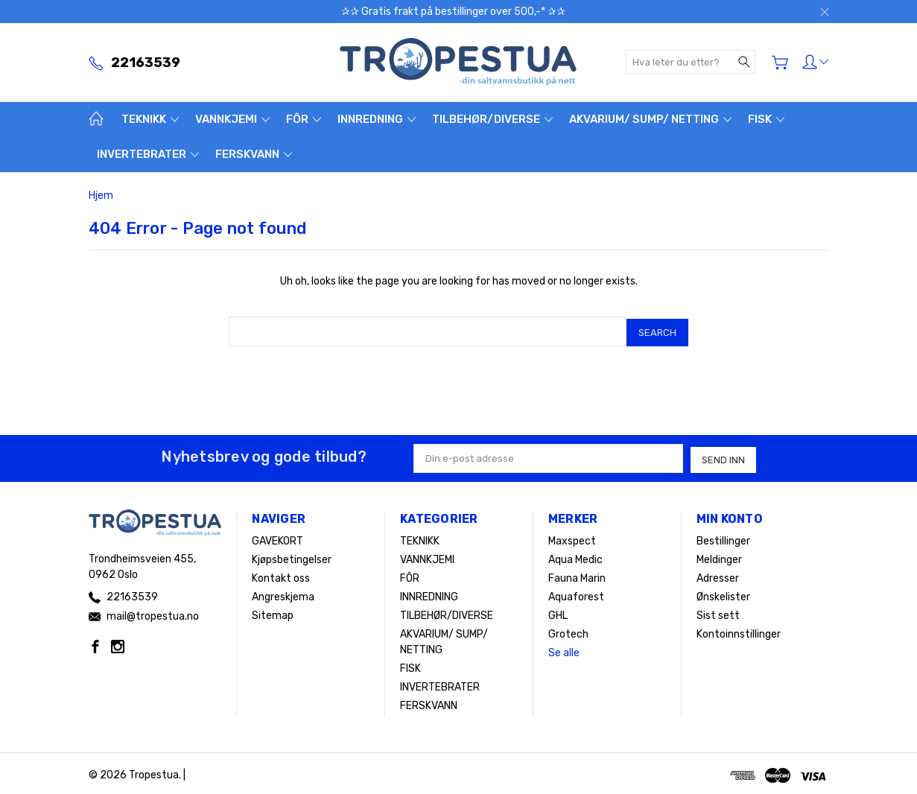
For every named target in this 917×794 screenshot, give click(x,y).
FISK (766, 119)
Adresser (718, 574)
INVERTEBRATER (148, 154)
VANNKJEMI (232, 119)
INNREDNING (376, 119)
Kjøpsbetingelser (291, 556)
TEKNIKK (150, 119)
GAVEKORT (277, 537)
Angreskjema (283, 593)
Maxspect (572, 537)
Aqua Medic (575, 556)
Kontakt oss (281, 574)
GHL (558, 612)
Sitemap (272, 612)
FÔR (303, 119)
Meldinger (719, 556)
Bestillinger (723, 537)
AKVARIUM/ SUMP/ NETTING (650, 119)
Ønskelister (723, 593)
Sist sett (718, 612)
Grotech (568, 630)
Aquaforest (576, 593)
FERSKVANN (253, 154)
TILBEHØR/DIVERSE (492, 119)
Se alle (564, 649)
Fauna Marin (577, 574)
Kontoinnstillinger (739, 630)
